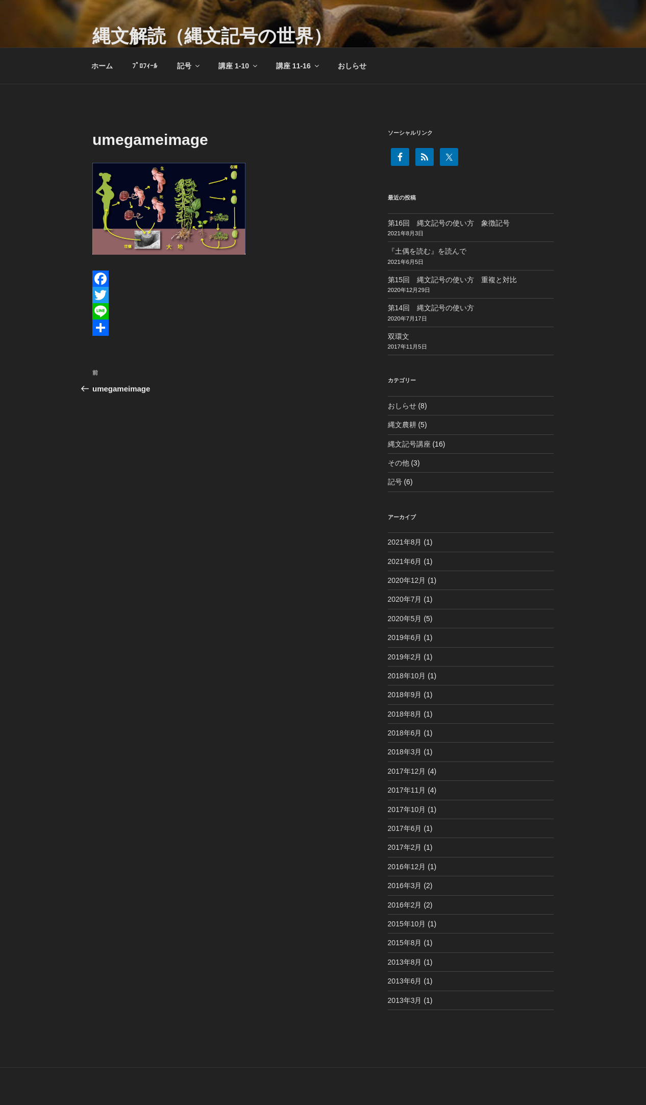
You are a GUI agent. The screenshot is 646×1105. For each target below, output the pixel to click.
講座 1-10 (238, 66)
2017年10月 (407, 809)
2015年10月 (407, 924)
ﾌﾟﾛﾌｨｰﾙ (144, 66)
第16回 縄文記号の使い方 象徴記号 (449, 223)
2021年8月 (405, 542)
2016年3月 (405, 885)
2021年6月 (405, 561)
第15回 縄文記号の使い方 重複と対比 (452, 280)
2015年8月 (405, 943)
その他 (398, 463)
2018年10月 (407, 676)
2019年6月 (405, 637)
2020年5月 (405, 619)
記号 (189, 66)
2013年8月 (405, 962)
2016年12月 (407, 867)
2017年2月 (405, 847)
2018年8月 (405, 714)
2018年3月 (405, 752)
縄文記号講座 (409, 444)
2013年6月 (405, 981)
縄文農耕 (402, 425)
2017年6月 (405, 828)
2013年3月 (405, 1000)
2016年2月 (405, 905)
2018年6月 (405, 733)
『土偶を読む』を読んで (427, 251)
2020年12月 (407, 580)
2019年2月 (405, 657)
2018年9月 (405, 695)
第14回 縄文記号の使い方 (431, 308)
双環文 (398, 336)
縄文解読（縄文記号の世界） (212, 36)
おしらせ (352, 66)
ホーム (102, 66)
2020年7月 (405, 599)
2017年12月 (407, 771)
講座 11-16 (298, 66)
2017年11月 (407, 790)
